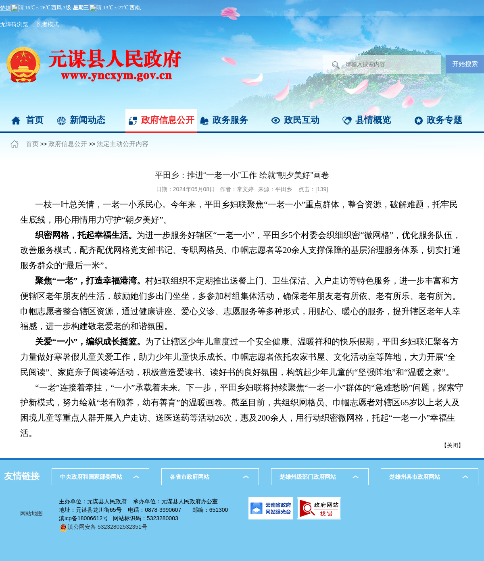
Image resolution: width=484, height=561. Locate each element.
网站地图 (31, 513)
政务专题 (444, 120)
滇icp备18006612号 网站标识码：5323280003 (118, 518)
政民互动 (301, 120)
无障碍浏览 (14, 24)
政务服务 (230, 120)
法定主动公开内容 (122, 143)
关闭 (452, 445)
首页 (35, 120)
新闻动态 (87, 120)
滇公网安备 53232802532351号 (103, 526)
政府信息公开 (167, 120)
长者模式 (47, 24)
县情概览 (373, 120)
